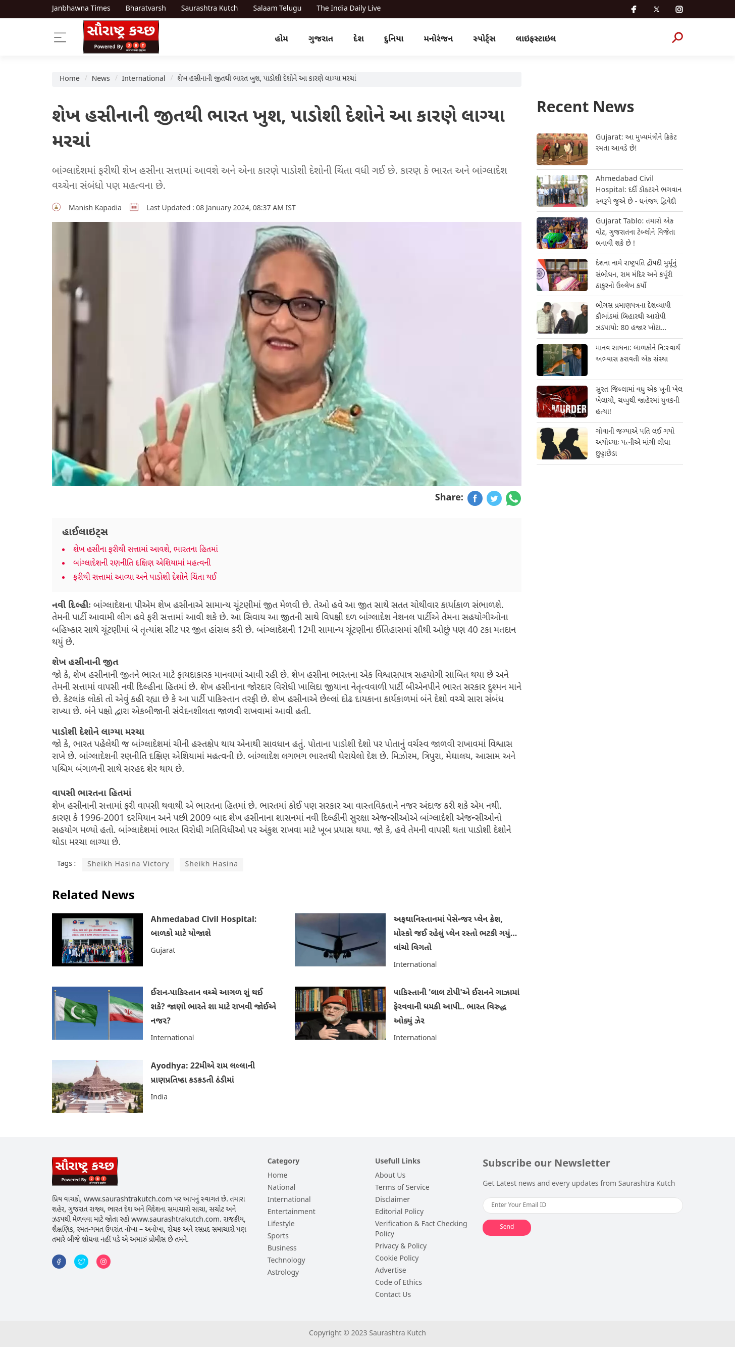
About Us (390, 1176)
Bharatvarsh (146, 9)
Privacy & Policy (401, 1246)
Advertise (390, 1271)
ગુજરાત (320, 39)
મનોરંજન (438, 39)
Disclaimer (392, 1200)
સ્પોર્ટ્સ (484, 39)
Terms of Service (402, 1188)
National (282, 1188)
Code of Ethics (398, 1283)
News (101, 79)
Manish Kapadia (95, 208)
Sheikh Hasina (211, 864)
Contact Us (393, 1295)
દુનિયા (394, 39)
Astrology (283, 1273)
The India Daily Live (349, 9)
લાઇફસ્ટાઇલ (536, 39)
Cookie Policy (396, 1259)
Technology (286, 1261)
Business (282, 1248)
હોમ (281, 39)
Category (284, 1162)
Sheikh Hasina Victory (128, 864)
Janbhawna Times (81, 9)
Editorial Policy (399, 1212)
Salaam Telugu (277, 9)
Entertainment (292, 1212)
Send (507, 1227)
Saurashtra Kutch (209, 9)
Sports (278, 1236)
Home (70, 79)
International (144, 79)
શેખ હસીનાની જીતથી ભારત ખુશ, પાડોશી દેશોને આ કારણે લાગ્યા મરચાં (266, 79)
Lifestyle (281, 1224)
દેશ (358, 39)
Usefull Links (398, 1162)
